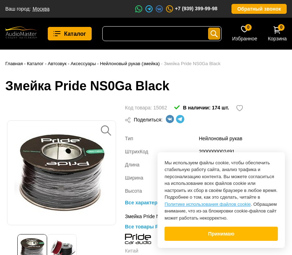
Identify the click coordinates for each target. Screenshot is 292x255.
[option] (61, 172)
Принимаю (221, 234)
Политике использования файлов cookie (208, 204)
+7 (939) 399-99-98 (191, 9)
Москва (41, 8)
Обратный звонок (259, 9)
